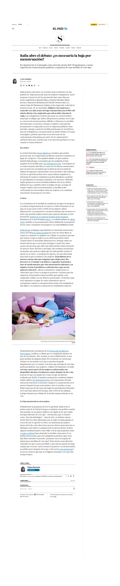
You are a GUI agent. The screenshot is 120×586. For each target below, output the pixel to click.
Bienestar (79, 47)
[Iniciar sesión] (103, 24)
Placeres (68, 47)
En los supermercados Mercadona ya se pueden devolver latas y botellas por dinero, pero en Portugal (97, 197)
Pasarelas (45, 47)
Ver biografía (33, 470)
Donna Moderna (43, 153)
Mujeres (30, 489)
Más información (24, 496)
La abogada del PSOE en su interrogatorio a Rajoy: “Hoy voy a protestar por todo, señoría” (96, 154)
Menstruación (23, 489)
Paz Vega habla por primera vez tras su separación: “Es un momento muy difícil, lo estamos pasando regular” (97, 161)
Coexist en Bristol (27, 433)
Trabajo (73, 47)
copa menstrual (66, 449)
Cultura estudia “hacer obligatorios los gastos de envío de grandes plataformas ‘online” (96, 172)
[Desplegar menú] (13, 28)
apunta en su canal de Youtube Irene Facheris (49, 217)
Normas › (73, 480)
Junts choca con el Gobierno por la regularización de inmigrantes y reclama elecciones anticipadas (97, 219)
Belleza (51, 47)
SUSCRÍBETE (94, 24)
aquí (55, 496)
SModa (60, 39)
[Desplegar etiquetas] (74, 489)
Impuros (92, 167)
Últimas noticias (91, 149)
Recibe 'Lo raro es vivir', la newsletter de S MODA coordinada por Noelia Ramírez (42, 476)
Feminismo (61, 47)
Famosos (56, 47)
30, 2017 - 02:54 (25, 81)
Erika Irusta (25, 230)
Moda (40, 47)
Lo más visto (90, 185)
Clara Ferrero (25, 79)
